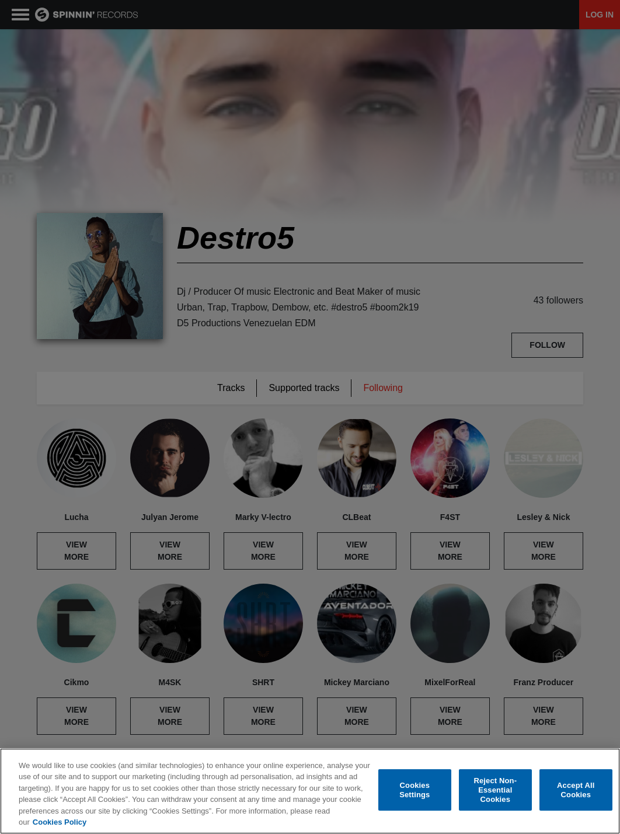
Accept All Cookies (575, 790)
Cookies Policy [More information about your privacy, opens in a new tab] (59, 822)
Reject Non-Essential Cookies (495, 790)
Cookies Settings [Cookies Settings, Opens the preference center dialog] (414, 790)
